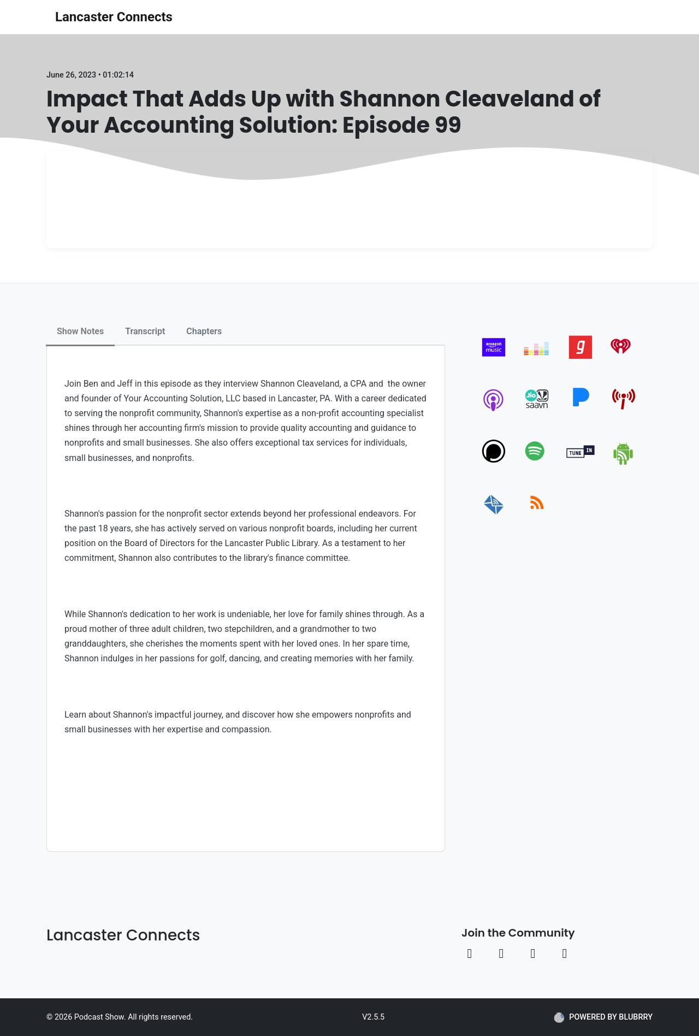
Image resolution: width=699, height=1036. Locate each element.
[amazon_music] (494, 359)
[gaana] (580, 359)
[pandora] (580, 411)
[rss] (537, 515)
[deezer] (537, 359)
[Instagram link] (501, 953)
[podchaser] (494, 463)
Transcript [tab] (145, 331)
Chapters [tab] (204, 331)
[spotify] (537, 463)
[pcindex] (624, 411)
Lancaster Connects (114, 17)
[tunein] (580, 463)
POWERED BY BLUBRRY (603, 1017)
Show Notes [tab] (80, 331)
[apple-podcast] (494, 411)
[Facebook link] (469, 953)
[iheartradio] (624, 359)
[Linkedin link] (564, 953)
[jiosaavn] (537, 411)
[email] (494, 515)
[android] (624, 463)
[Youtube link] (533, 953)
